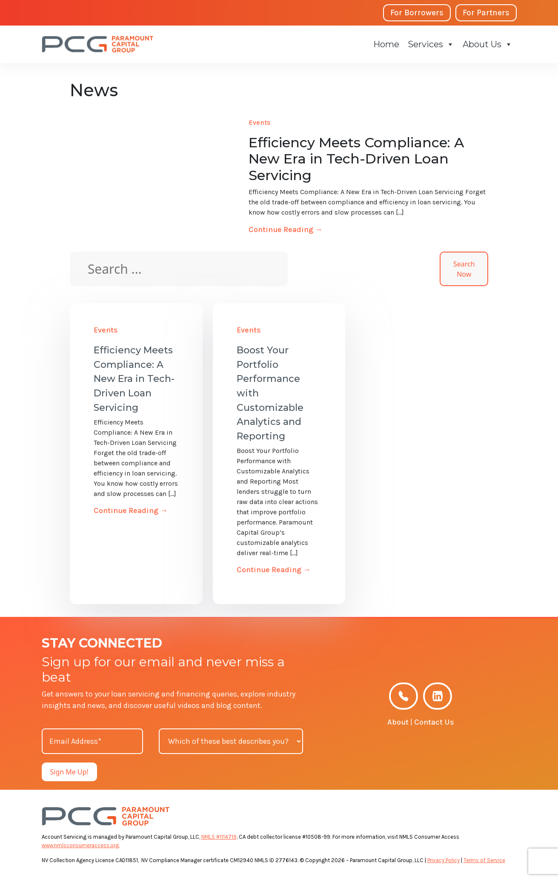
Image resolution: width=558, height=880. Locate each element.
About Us (487, 44)
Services (431, 44)
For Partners (486, 12)
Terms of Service (484, 860)
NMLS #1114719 (219, 837)
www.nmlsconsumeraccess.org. (81, 845)
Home (386, 44)
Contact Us (434, 722)
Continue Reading (286, 229)
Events (259, 122)
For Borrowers (417, 12)
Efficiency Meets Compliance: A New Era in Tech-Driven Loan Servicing (134, 378)
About (398, 722)
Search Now (464, 269)
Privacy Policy (443, 860)
